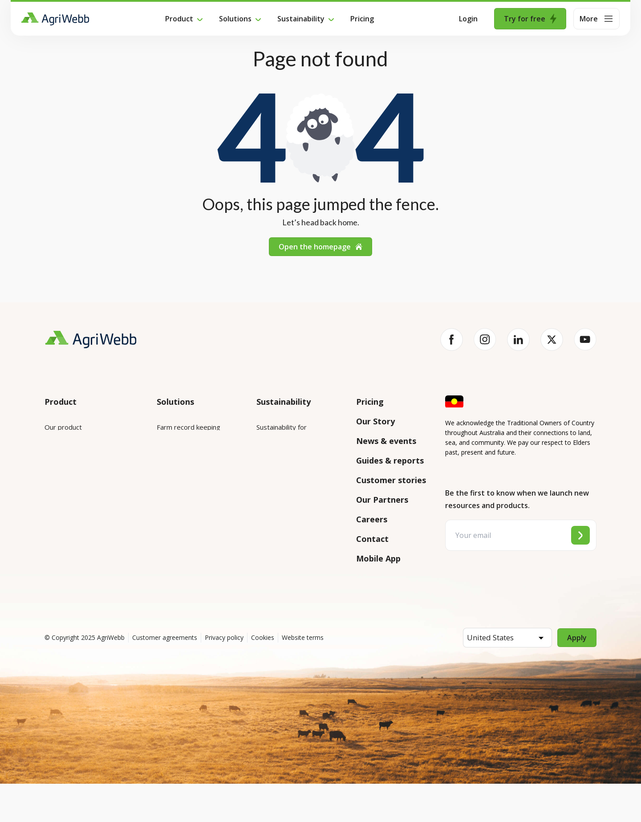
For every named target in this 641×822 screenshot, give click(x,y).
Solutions (235, 19)
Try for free (530, 18)
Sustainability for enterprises (281, 433)
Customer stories (391, 480)
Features (58, 476)
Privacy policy (224, 675)
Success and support (76, 538)
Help (52, 588)
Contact (372, 538)
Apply (577, 676)
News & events (386, 440)
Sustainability (301, 19)
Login (468, 19)
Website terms (303, 675)
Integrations (63, 452)
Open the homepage (320, 247)
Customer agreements (164, 675)
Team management (187, 526)
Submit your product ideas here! (85, 507)
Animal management (188, 476)
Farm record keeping (188, 427)
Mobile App (378, 558)
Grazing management (190, 501)
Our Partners (382, 499)
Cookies (262, 675)
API (50, 563)
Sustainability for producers (298, 463)
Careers (371, 519)
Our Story (375, 421)
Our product (63, 427)
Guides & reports (390, 460)
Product (179, 19)
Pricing (362, 19)
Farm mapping (178, 452)
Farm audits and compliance (181, 557)
